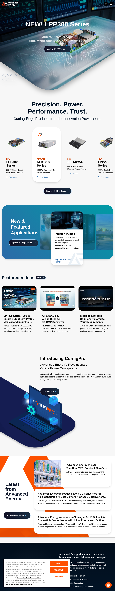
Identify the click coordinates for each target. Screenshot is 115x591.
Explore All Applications (23, 242)
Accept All (59, 563)
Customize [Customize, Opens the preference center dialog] (59, 576)
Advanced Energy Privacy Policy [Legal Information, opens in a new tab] (22, 584)
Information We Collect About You (29, 578)
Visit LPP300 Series (57, 49)
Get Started (50, 391)
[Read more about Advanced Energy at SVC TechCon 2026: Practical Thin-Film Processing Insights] (47, 473)
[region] (37, 573)
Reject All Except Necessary (59, 569)
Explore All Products (57, 191)
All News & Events (17, 515)
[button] (108, 585)
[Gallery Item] (19, 312)
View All (40, 278)
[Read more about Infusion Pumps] (67, 220)
